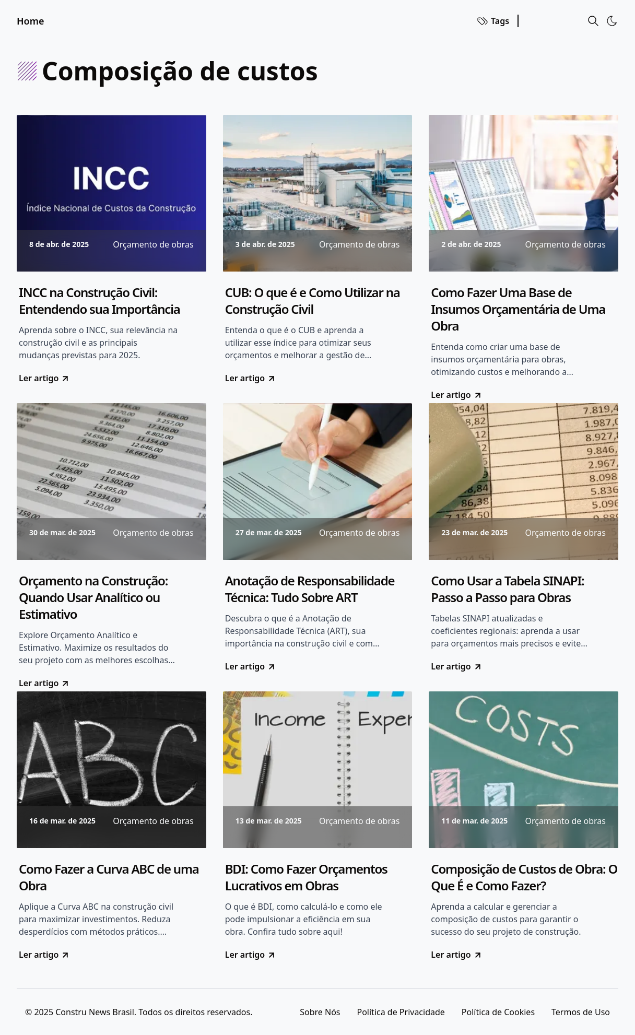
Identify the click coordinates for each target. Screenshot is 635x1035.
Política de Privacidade (400, 1012)
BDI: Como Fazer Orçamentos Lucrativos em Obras (306, 877)
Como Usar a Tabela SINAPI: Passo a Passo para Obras (507, 589)
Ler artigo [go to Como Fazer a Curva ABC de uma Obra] (44, 954)
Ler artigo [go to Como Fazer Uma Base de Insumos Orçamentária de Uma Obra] (456, 395)
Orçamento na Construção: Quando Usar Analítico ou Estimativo (93, 597)
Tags (492, 21)
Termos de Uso (580, 1012)
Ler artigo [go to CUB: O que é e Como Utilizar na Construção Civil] (250, 378)
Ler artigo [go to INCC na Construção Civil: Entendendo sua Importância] (44, 378)
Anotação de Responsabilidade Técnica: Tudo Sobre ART (310, 589)
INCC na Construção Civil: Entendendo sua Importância (99, 300)
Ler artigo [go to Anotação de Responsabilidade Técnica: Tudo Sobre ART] (250, 666)
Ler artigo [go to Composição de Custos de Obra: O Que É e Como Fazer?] (456, 954)
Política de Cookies (498, 1012)
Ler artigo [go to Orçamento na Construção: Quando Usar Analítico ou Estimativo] (44, 683)
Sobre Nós (320, 1012)
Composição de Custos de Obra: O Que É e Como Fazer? (524, 877)
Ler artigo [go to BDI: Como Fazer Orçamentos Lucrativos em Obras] (250, 954)
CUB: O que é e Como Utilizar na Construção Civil (312, 300)
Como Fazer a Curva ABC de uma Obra (109, 877)
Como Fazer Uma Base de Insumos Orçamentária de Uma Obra (518, 309)
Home (30, 21)
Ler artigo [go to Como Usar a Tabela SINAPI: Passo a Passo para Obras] (456, 666)
